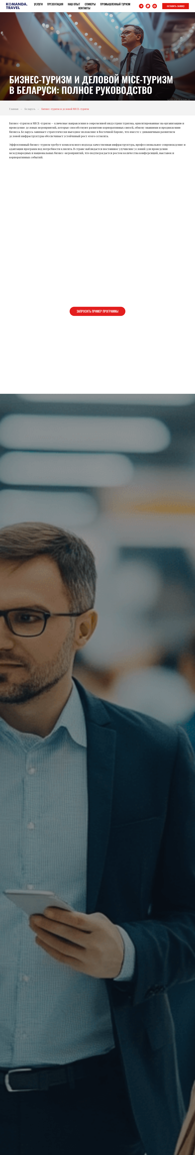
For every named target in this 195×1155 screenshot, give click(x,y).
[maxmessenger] (154, 6)
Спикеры (90, 4)
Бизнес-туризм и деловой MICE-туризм (65, 108)
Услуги (38, 4)
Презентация (55, 4)
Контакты (84, 8)
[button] (175, 6)
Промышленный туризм (115, 4)
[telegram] (141, 6)
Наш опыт (74, 4)
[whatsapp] (148, 6)
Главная (13, 108)
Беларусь (30, 108)
